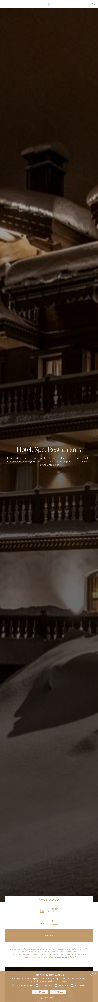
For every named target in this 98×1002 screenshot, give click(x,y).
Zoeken (49, 935)
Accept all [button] (40, 992)
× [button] (95, 974)
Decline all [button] (57, 992)
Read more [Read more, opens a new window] (63, 981)
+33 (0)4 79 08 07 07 (28, 954)
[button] (13, 985)
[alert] (49, 986)
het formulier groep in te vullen (64, 957)
